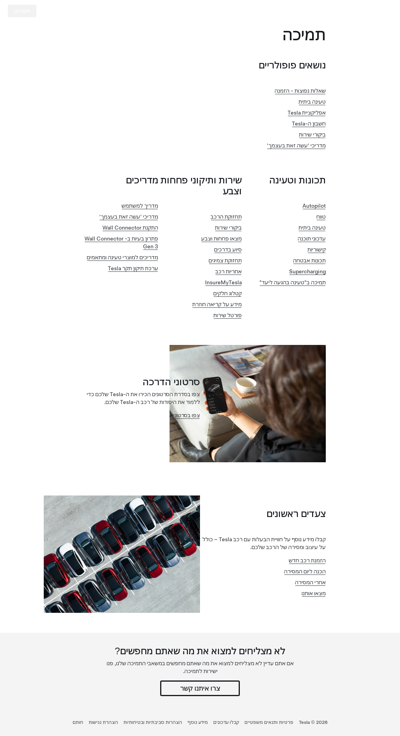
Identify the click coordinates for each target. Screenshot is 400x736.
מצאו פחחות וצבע (221, 238)
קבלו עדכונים (226, 722)
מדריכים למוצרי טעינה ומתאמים (122, 257)
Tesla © (313, 722)
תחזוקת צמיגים (225, 260)
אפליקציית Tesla (307, 113)
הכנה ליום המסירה (305, 571)
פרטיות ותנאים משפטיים (269, 722)
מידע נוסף (198, 722)
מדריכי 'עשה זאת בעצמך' (296, 145)
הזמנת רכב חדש (307, 560)
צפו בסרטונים (185, 415)
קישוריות (316, 249)
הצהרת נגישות (103, 722)
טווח (321, 217)
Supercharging (307, 271)
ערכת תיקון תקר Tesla (133, 268)
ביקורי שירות (312, 134)
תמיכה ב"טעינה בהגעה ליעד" (292, 282)
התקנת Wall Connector (130, 227)
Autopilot (314, 206)
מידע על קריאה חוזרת (217, 304)
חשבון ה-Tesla (309, 123)
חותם (78, 722)
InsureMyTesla (223, 282)
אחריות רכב (228, 271)
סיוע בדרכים (228, 249)
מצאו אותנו (314, 593)
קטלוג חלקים (227, 293)
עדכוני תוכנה (312, 238)
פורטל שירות (227, 315)
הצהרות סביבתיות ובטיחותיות (152, 722)
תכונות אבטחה (309, 260)
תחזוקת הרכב (226, 217)
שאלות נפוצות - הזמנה (300, 91)
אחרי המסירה (310, 582)
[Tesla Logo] (362, 11)
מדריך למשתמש (139, 206)
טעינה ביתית (312, 102)
